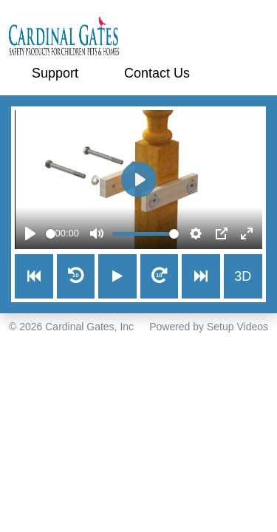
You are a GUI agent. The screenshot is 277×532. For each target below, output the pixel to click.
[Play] (30, 233)
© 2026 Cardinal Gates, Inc (71, 326)
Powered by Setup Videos (208, 326)
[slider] (50, 234)
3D (242, 276)
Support (55, 73)
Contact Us (157, 73)
